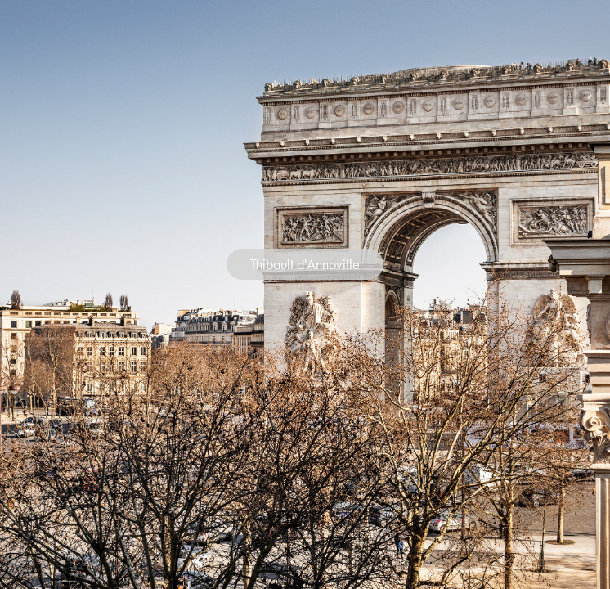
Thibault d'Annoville (305, 264)
